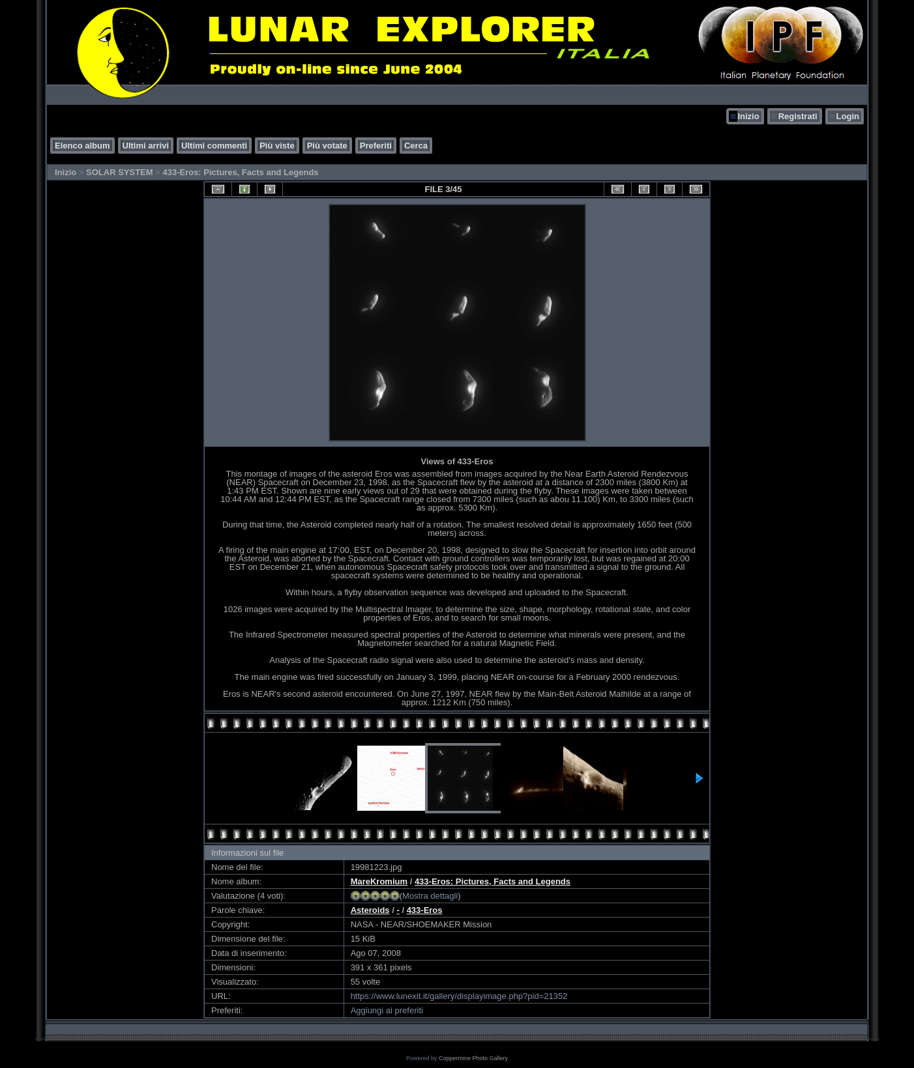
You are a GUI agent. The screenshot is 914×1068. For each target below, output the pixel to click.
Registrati (798, 116)
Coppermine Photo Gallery (473, 1058)
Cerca (416, 145)
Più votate (327, 145)
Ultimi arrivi (146, 145)
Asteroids (370, 910)
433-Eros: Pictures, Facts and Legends (240, 172)
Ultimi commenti (214, 145)
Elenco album (82, 145)
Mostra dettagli (430, 896)
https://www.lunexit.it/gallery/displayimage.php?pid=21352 (459, 996)
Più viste (276, 145)
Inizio (748, 116)
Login (847, 116)
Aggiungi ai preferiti (387, 1010)
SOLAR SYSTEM (119, 172)
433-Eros (425, 910)
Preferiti (376, 145)
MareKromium (379, 881)
